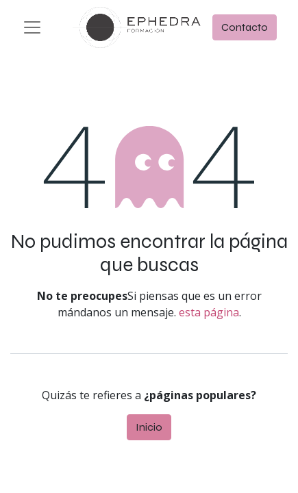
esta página (209, 312)
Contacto (244, 27)
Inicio (149, 426)
